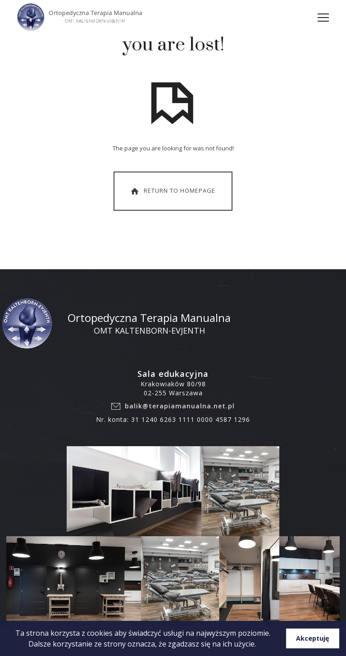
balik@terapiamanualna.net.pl (180, 406)
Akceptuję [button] (312, 638)
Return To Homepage (172, 190)
